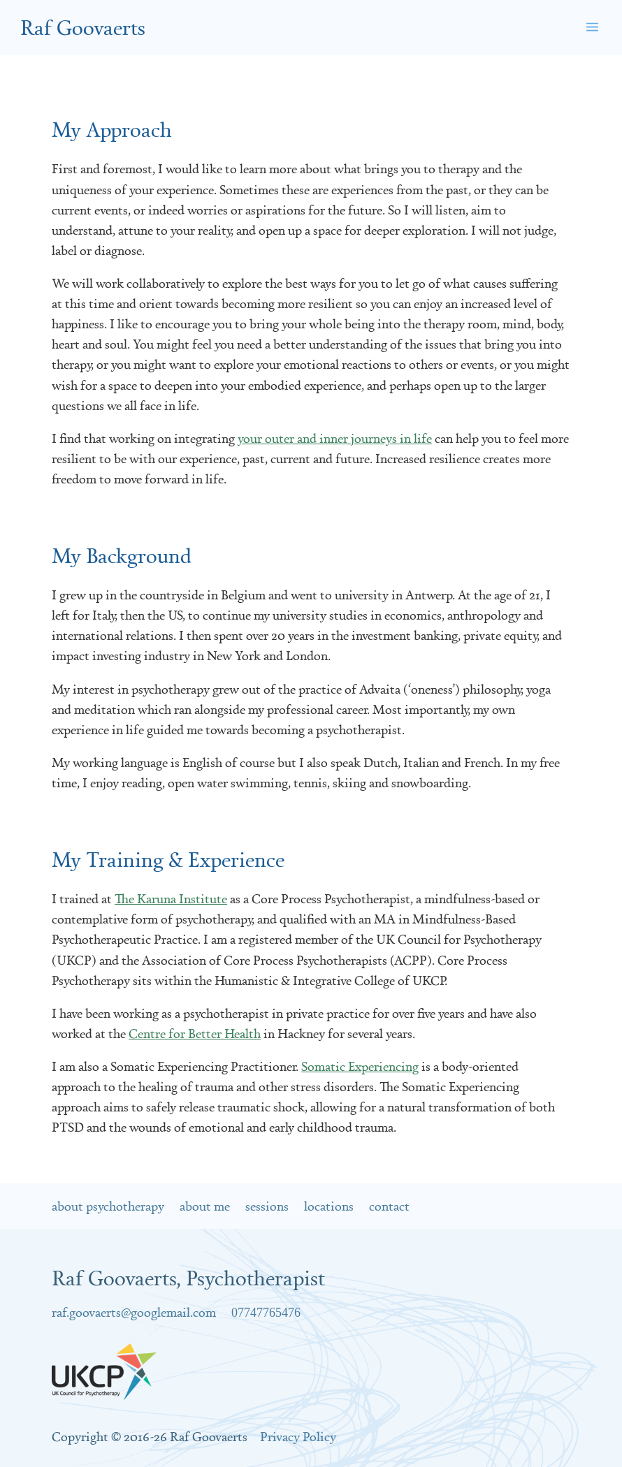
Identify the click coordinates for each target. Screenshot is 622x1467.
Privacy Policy (298, 1436)
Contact (389, 1205)
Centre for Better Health (195, 1033)
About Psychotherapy (108, 1205)
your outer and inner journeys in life (335, 438)
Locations (329, 1205)
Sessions (267, 1205)
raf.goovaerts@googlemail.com (134, 1312)
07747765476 (266, 1313)
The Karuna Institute (171, 898)
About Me (205, 1205)
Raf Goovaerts (82, 27)
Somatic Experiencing (360, 1066)
